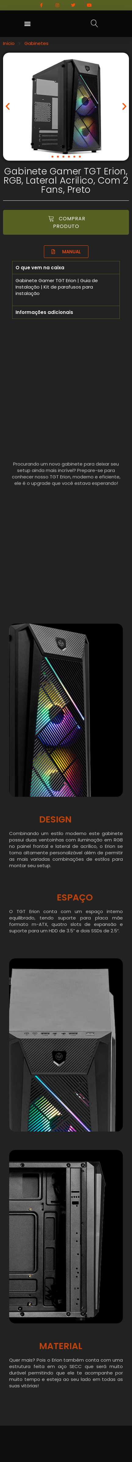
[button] (27, 24)
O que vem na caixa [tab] (40, 267)
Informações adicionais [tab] (44, 312)
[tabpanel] (66, 290)
